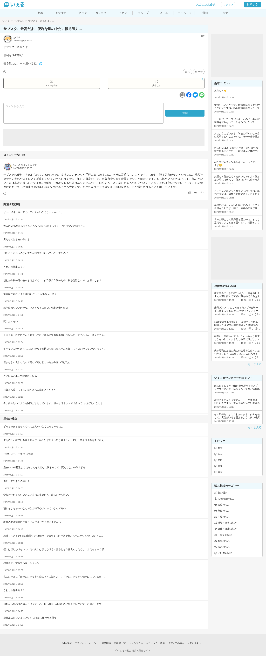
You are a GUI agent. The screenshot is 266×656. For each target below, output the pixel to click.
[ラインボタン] (201, 95)
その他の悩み (225, 552)
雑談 (220, 466)
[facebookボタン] (189, 95)
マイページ (184, 12)
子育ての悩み (225, 534)
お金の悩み (224, 540)
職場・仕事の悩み (227, 522)
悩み (220, 453)
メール (164, 12)
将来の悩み (224, 546)
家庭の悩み (224, 510)
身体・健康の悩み (227, 528)
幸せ (200, 71)
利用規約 (67, 643)
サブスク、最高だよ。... (41, 20)
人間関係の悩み (226, 498)
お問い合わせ (194, 643)
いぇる (6, 20)
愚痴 (220, 460)
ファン (123, 12)
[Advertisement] (104, 137)
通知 (205, 12)
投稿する (252, 4)
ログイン (228, 4)
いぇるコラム (136, 643)
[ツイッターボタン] (195, 95)
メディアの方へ (176, 643)
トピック (81, 12)
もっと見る (255, 364)
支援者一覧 (120, 643)
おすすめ (61, 12)
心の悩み (19, 20)
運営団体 (106, 643)
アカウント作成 (205, 4)
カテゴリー (102, 12)
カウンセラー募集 (155, 643)
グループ (143, 12)
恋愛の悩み (224, 504)
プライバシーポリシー (87, 643)
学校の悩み (224, 516)
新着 (40, 12)
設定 (225, 12)
